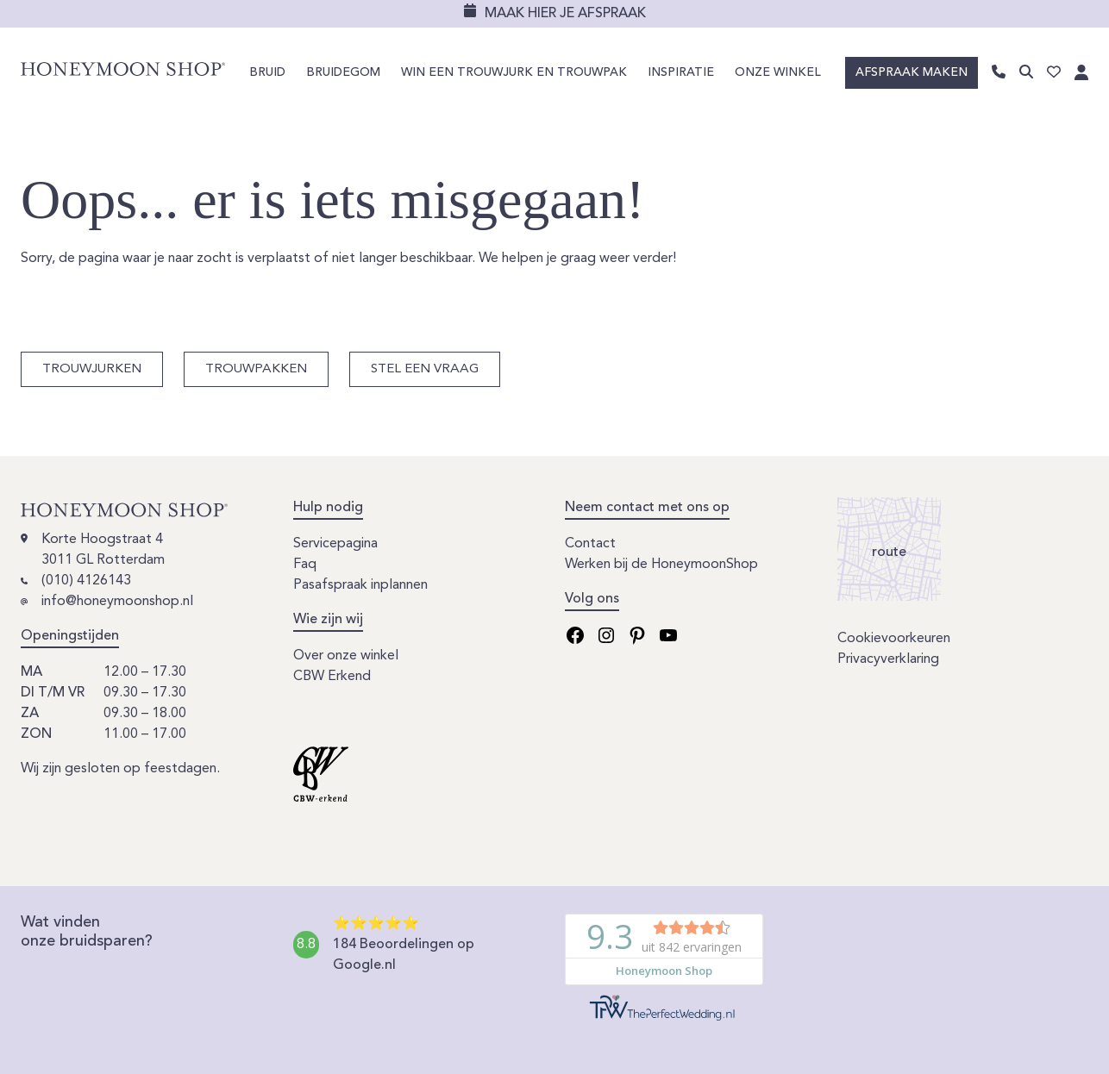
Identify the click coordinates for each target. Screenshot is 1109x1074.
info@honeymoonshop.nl (117, 602)
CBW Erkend (332, 677)
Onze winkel (778, 72)
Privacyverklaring (888, 659)
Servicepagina (335, 544)
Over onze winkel (345, 656)
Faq (304, 564)
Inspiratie (681, 72)
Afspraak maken (911, 72)
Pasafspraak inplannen (360, 585)
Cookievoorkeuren (893, 639)
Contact (590, 544)
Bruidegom (343, 72)
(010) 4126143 (86, 581)
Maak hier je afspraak (565, 14)
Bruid (267, 72)
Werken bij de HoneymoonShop (661, 564)
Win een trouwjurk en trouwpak (514, 72)
